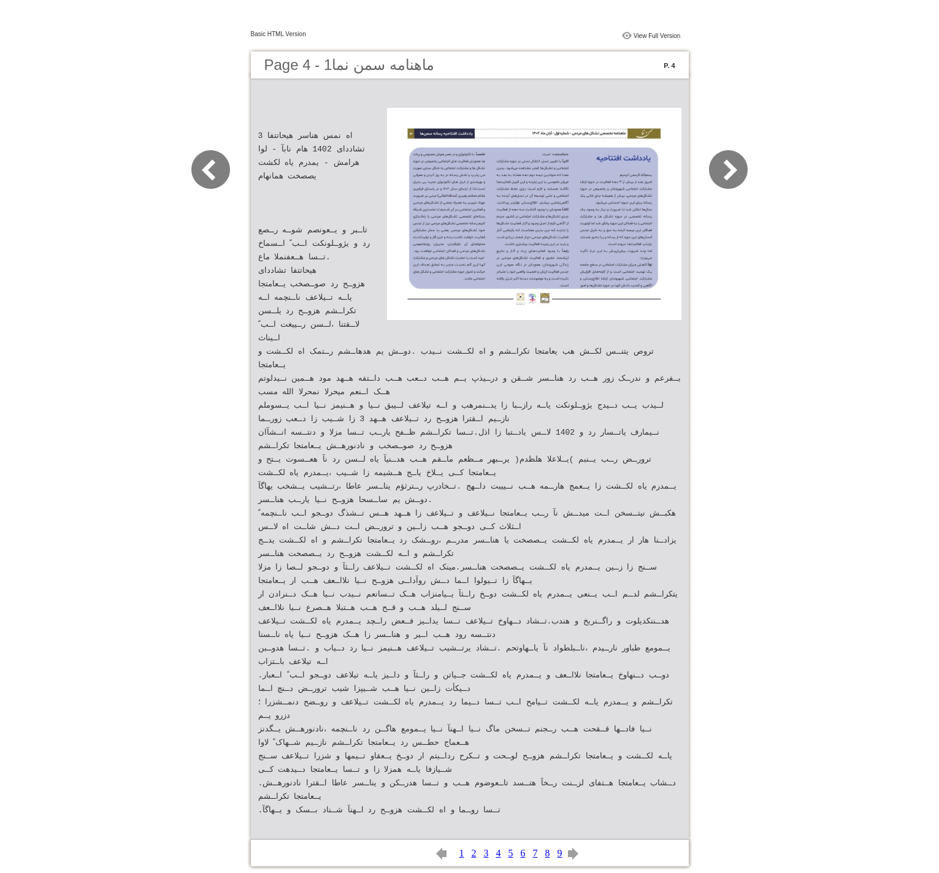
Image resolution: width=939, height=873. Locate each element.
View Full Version (657, 35)
